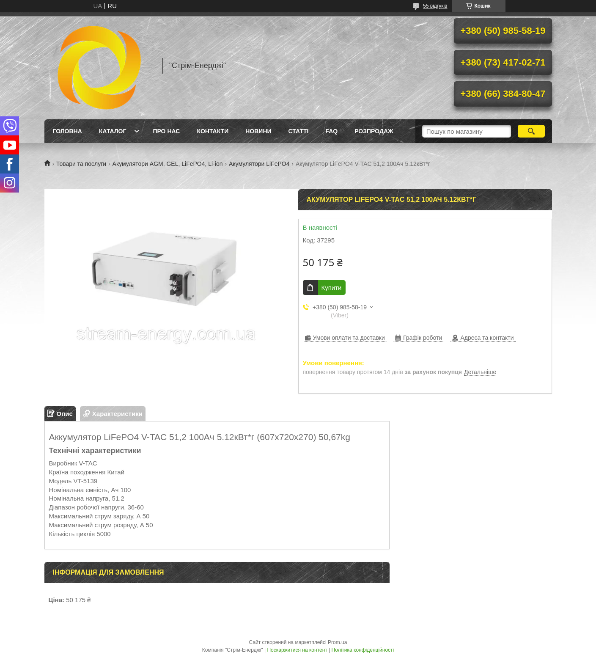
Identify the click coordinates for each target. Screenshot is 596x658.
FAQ (331, 131)
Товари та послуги (81, 163)
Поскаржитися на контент (297, 650)
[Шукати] (531, 131)
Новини (258, 131)
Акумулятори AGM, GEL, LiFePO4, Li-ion (168, 163)
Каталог (112, 131)
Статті (298, 131)
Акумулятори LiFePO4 (259, 163)
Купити (331, 287)
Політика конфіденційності (363, 650)
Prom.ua (337, 642)
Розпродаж (373, 131)
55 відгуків (435, 6)
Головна (67, 131)
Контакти (212, 131)
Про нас (166, 131)
